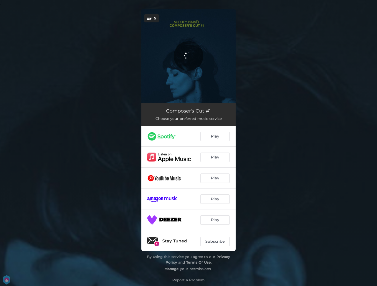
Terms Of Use (198, 262)
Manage (171, 269)
